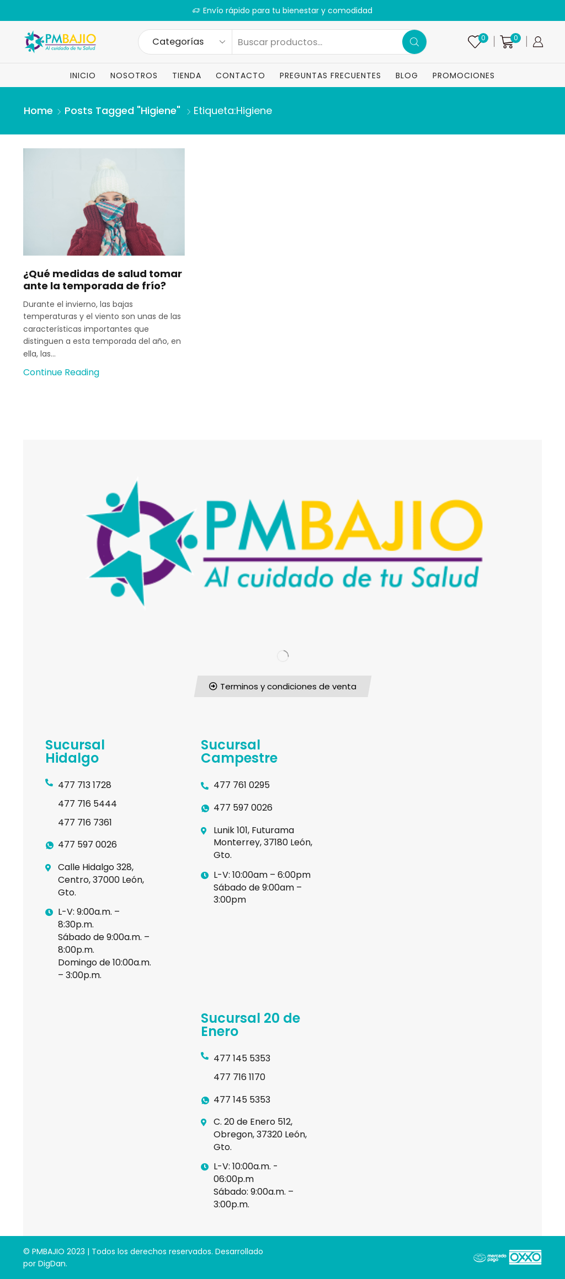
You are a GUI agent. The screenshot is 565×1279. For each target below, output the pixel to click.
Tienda (186, 75)
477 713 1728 (84, 785)
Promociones (464, 75)
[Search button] (414, 42)
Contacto (240, 75)
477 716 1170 (239, 1077)
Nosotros (134, 75)
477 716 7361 (85, 822)
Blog (407, 75)
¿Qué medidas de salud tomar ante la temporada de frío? (102, 280)
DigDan (52, 1263)
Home (38, 110)
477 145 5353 (242, 1058)
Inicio (83, 75)
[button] (282, 686)
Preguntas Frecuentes (330, 75)
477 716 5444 (87, 803)
